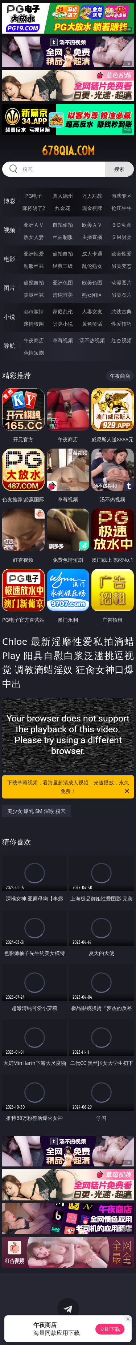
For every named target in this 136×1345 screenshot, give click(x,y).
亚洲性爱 (34, 253)
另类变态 (121, 265)
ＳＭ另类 (121, 237)
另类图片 (121, 294)
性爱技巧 (121, 323)
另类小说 (63, 323)
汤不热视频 (92, 340)
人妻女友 (92, 311)
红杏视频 (121, 340)
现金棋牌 (92, 208)
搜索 (119, 169)
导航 (9, 346)
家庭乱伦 (63, 311)
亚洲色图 (63, 282)
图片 (9, 288)
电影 (9, 259)
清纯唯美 (63, 294)
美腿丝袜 (34, 294)
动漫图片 (121, 282)
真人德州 (63, 195)
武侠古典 (121, 311)
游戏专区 (121, 195)
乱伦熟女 (92, 265)
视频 (9, 230)
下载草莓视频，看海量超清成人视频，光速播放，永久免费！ (69, 787)
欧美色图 (92, 282)
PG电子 (33, 195)
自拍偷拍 (63, 224)
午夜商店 (34, 340)
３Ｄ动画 (121, 224)
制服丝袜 (34, 265)
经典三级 (63, 265)
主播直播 (92, 237)
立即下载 (110, 1328)
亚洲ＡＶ (34, 224)
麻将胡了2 (33, 208)
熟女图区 (92, 294)
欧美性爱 (121, 253)
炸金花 (62, 208)
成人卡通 (92, 253)
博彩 (9, 201)
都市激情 (34, 311)
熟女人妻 (34, 237)
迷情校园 (34, 323)
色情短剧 (34, 352)
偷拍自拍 (63, 253)
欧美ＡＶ (92, 224)
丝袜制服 (63, 237)
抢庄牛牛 (121, 208)
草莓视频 (63, 340)
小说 (9, 317)
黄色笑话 (92, 323)
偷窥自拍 (34, 282)
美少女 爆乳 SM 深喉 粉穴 (36, 811)
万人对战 (92, 195)
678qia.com (68, 151)
